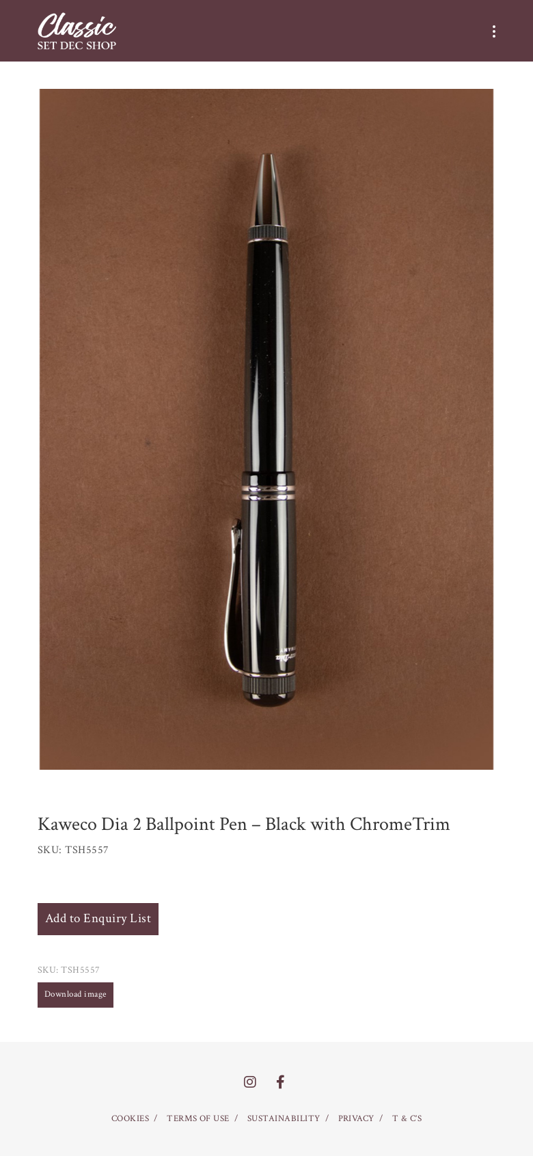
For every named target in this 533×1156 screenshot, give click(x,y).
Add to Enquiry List (98, 918)
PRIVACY (356, 1119)
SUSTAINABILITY (283, 1119)
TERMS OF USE (198, 1119)
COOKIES (130, 1119)
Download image (75, 994)
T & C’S (407, 1119)
